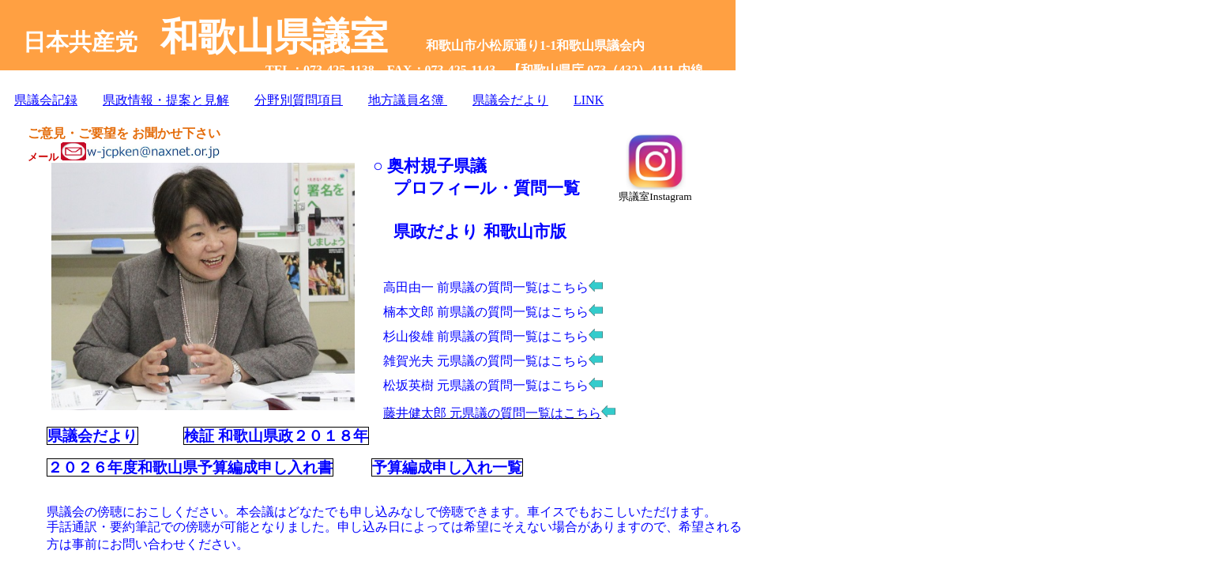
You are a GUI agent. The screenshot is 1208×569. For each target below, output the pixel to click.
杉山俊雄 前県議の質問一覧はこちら (486, 336)
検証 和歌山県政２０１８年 (276, 436)
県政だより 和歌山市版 (479, 231)
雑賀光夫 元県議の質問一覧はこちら (486, 360)
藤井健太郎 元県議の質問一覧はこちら (499, 413)
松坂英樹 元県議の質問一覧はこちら (486, 385)
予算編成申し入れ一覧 (447, 467)
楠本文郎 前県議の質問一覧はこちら (486, 311)
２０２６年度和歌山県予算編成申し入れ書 (190, 467)
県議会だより (92, 436)
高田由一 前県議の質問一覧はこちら (486, 287)
